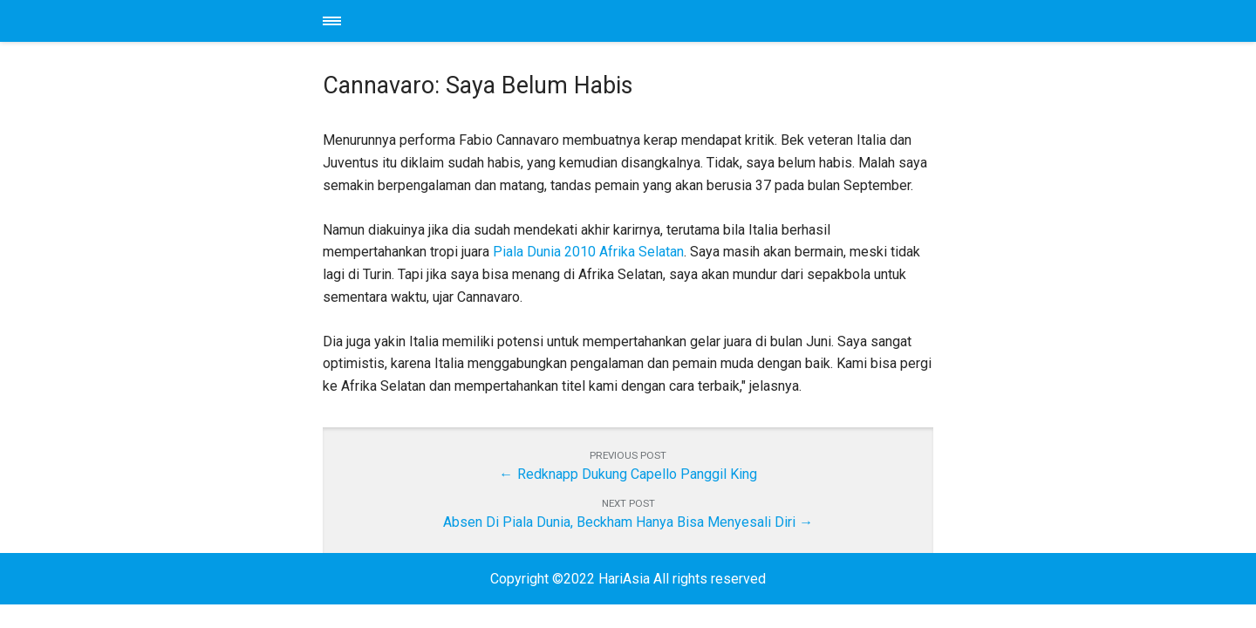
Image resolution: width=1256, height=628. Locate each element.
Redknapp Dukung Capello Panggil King (637, 474)
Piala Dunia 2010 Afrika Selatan (588, 251)
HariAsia (628, 21)
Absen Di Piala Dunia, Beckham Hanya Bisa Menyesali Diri (619, 522)
